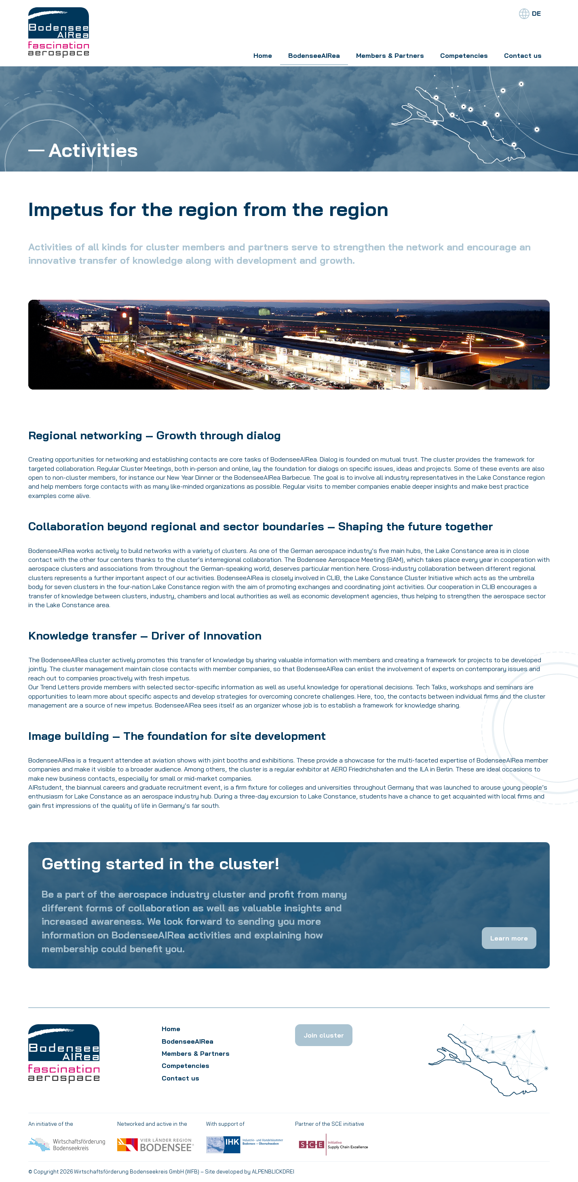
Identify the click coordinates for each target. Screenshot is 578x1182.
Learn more (509, 938)
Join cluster (324, 1035)
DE (536, 13)
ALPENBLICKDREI (273, 1171)
